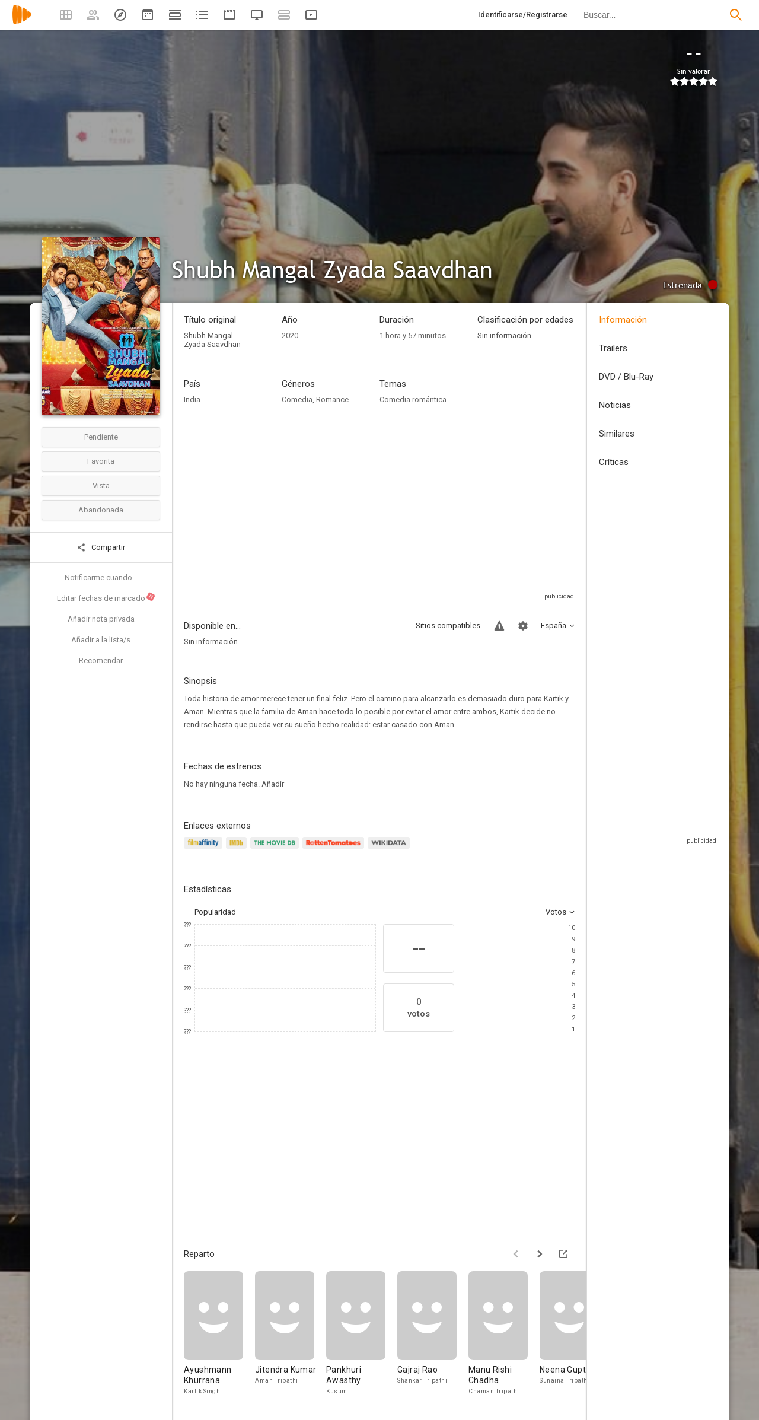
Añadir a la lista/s (100, 639)
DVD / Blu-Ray (626, 376)
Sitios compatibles (448, 625)
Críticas (614, 462)
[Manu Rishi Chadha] (504, 1333)
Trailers (613, 348)
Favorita (100, 461)
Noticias (615, 405)
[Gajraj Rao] (432, 1333)
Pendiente (101, 436)
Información (623, 319)
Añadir (272, 783)
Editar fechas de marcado (106, 597)
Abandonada (100, 509)
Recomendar (101, 660)
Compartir (100, 547)
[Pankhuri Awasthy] (361, 1333)
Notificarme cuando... (101, 577)
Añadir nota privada (101, 619)
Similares (616, 433)
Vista (101, 485)
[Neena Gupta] (575, 1333)
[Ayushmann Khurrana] (219, 1333)
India (192, 399)
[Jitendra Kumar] (290, 1333)
